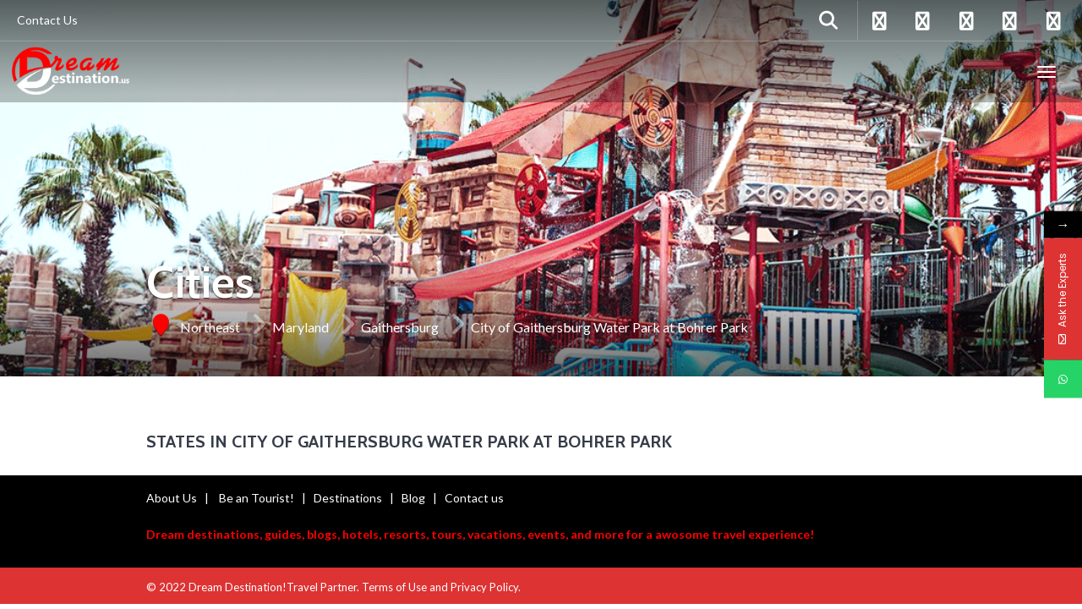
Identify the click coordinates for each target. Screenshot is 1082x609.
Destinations (348, 498)
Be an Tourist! (256, 498)
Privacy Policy (484, 587)
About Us (171, 498)
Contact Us (47, 20)
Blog (413, 498)
